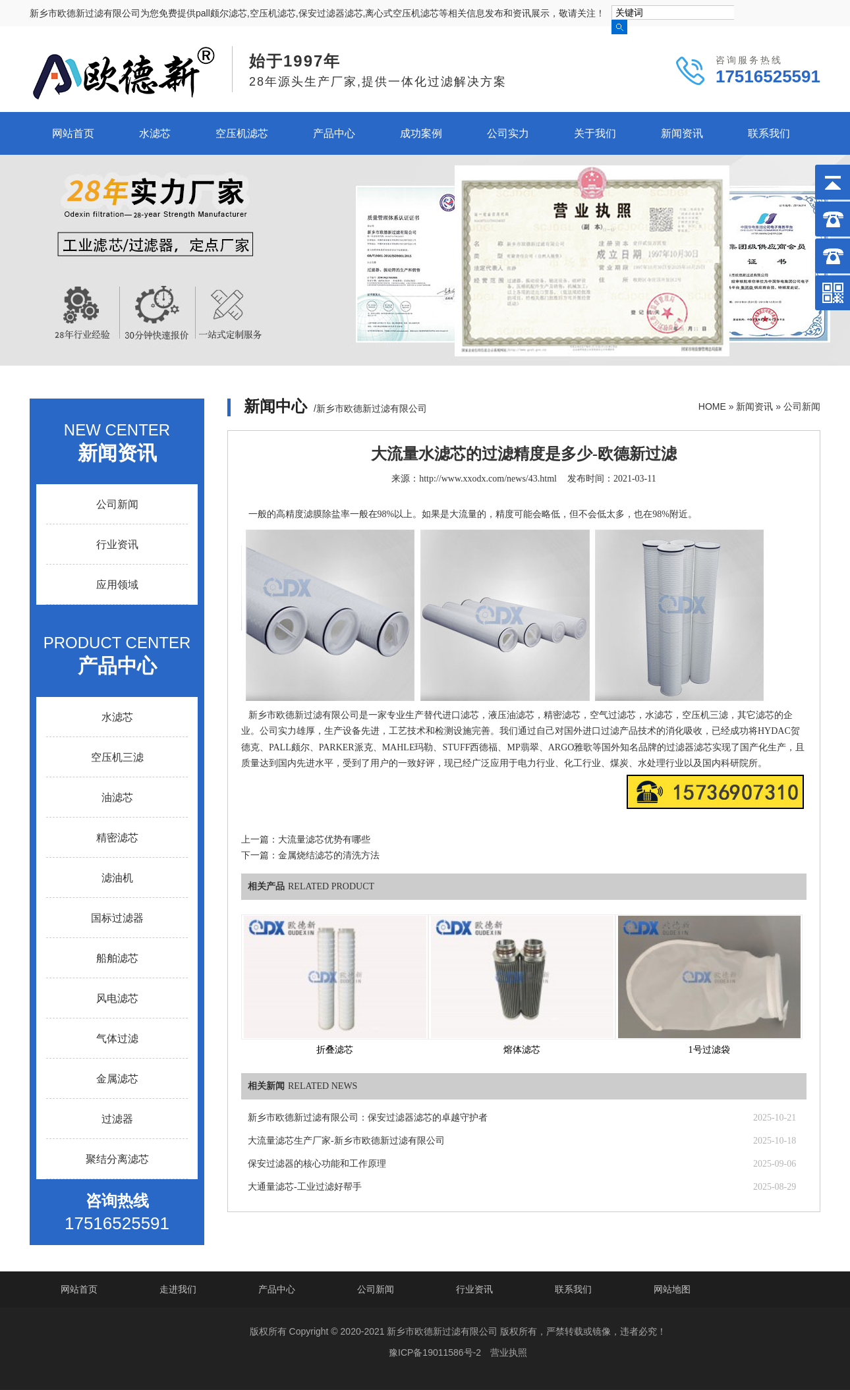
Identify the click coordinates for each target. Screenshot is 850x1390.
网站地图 (672, 1289)
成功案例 (421, 133)
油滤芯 (117, 797)
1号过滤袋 (709, 1050)
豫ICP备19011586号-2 (435, 1352)
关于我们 (595, 133)
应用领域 (117, 584)
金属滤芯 (117, 1078)
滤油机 (117, 877)
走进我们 (177, 1289)
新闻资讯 (682, 133)
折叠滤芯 (334, 1050)
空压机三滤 (117, 757)
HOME (712, 406)
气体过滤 (117, 1038)
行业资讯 (117, 544)
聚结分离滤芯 (117, 1159)
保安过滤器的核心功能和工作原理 (317, 1164)
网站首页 (73, 133)
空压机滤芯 (241, 133)
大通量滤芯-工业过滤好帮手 (305, 1187)
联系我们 (769, 133)
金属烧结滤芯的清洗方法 (329, 855)
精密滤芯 (117, 837)
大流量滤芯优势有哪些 (324, 840)
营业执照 (508, 1352)
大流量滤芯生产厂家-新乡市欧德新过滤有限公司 (346, 1141)
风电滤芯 (117, 998)
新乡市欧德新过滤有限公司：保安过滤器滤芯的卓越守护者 (368, 1118)
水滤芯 (155, 133)
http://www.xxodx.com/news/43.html (488, 479)
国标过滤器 (117, 918)
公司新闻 (801, 406)
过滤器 (117, 1119)
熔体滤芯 (521, 1050)
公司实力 (508, 133)
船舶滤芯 (117, 958)
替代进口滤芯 (451, 715)
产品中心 (334, 133)
